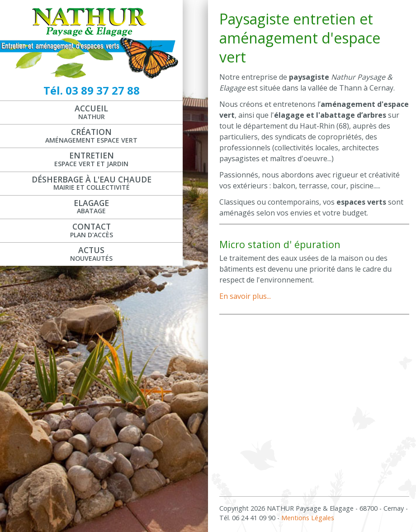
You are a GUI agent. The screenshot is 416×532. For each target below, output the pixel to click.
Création (91, 135)
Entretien (91, 159)
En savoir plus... (245, 296)
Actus (91, 253)
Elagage (91, 206)
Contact (91, 230)
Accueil (91, 112)
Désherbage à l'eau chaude (91, 183)
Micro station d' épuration (279, 244)
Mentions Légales (307, 517)
